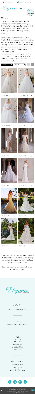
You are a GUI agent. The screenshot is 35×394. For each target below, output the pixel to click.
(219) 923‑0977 (17, 308)
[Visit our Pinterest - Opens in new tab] (20, 382)
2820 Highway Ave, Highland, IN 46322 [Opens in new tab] (17, 324)
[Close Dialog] (1, 390)
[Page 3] (18, 251)
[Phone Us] (8, 2)
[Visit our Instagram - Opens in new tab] (15, 382)
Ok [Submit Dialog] (33, 390)
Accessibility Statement (17, 370)
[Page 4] (20, 251)
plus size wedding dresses (19, 49)
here (23, 393)
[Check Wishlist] (21, 8)
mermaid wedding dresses (16, 42)
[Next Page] (22, 251)
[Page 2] (16, 251)
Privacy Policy (17, 366)
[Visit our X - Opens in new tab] (26, 382)
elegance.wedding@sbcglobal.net (17, 309)
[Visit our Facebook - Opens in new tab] (9, 382)
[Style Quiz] (30, 12)
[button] (17, 8)
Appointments (17, 367)
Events (17, 369)
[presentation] (9, 80)
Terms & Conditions (17, 364)
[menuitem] (17, 8)
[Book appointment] (25, 2)
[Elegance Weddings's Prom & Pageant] (9, 8)
